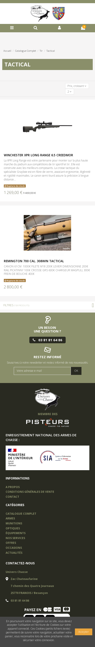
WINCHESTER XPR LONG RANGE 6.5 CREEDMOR (38, 155)
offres (11, 543)
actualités (14, 553)
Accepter (83, 632)
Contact (12, 497)
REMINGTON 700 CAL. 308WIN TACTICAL (34, 261)
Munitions (14, 523)
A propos (13, 487)
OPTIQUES (13, 528)
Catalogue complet (21, 514)
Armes (10, 518)
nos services (15, 538)
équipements (15, 533)
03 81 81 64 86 (20, 601)
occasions (14, 548)
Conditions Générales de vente (30, 492)
